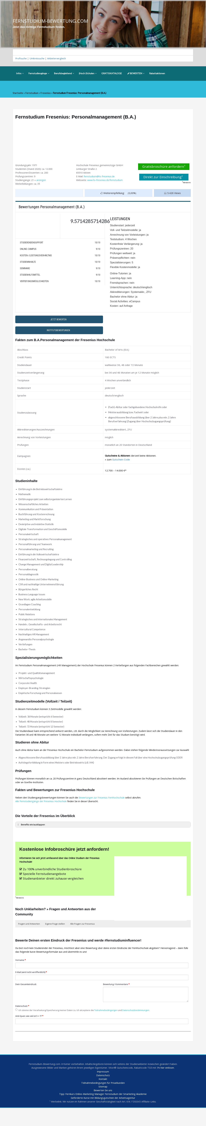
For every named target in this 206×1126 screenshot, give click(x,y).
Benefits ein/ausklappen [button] (31, 838)
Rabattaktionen (157, 73)
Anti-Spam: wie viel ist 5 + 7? (30, 1032)
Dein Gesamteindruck (26, 1000)
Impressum (103, 1088)
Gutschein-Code (121, 461)
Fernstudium (32, 93)
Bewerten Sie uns (103, 1108)
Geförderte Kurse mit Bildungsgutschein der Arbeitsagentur (103, 1115)
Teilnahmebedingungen (110, 1026)
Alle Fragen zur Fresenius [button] (82, 938)
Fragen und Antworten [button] (29, 938)
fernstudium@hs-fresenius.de (100, 177)
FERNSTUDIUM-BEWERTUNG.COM (51, 21)
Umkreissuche (38, 58)
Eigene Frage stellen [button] (55, 938)
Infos (20, 73)
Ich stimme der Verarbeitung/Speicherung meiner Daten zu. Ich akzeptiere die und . (85, 1026)
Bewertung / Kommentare (117, 1000)
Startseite (18, 93)
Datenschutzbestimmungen (141, 1026)
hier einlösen (170, 1084)
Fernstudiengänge (38, 73)
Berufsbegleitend (64, 73)
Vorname (21, 976)
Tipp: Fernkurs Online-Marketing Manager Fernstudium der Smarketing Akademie (103, 1111)
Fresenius (46, 93)
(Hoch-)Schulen (88, 73)
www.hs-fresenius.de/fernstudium (107, 181)
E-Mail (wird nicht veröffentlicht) (31, 988)
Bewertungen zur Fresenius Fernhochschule (105, 811)
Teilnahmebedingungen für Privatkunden (103, 1100)
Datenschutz (22, 1022)
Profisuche (21, 58)
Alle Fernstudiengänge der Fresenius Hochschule (42, 815)
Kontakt (103, 1096)
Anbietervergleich (58, 58)
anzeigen (42, 181)
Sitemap (103, 1104)
